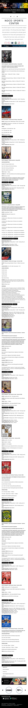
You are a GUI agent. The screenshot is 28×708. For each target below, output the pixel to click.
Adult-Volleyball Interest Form (8, 673)
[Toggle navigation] (26, 1)
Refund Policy (4, 704)
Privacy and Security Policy (11, 704)
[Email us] (17, 16)
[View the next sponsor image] (25, 690)
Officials (4, 675)
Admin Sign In (19, 704)
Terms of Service (16, 705)
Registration (5, 667)
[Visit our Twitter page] (11, 16)
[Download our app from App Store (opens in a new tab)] (6, 698)
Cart (7, 1)
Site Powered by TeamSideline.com (7, 705)
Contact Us (5, 671)
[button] (2, 681)
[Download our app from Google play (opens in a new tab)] (13, 698)
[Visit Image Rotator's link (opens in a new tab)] (14, 681)
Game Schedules (6, 669)
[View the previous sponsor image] (2, 690)
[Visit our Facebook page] (14, 16)
